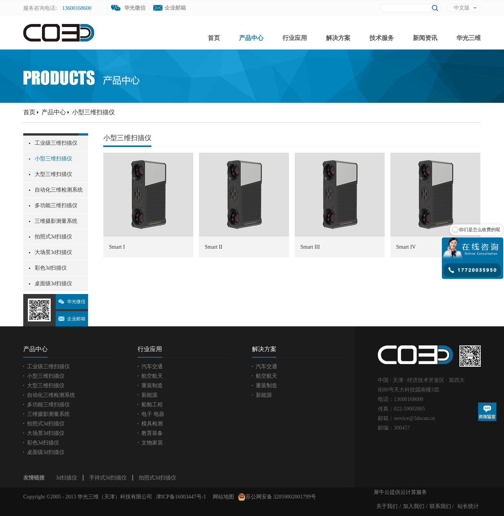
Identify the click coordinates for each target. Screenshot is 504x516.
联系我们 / (442, 506)
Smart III (310, 247)
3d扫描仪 (66, 478)
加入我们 (413, 506)
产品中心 (54, 112)
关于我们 (387, 506)
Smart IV (406, 247)
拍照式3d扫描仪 (157, 478)
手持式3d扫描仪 (108, 478)
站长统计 (468, 506)
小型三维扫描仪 (93, 112)
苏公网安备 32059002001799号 (277, 497)
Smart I (117, 247)
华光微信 (76, 301)
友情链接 (34, 478)
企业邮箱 (175, 8)
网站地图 (222, 497)
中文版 (462, 8)
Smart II (213, 247)
